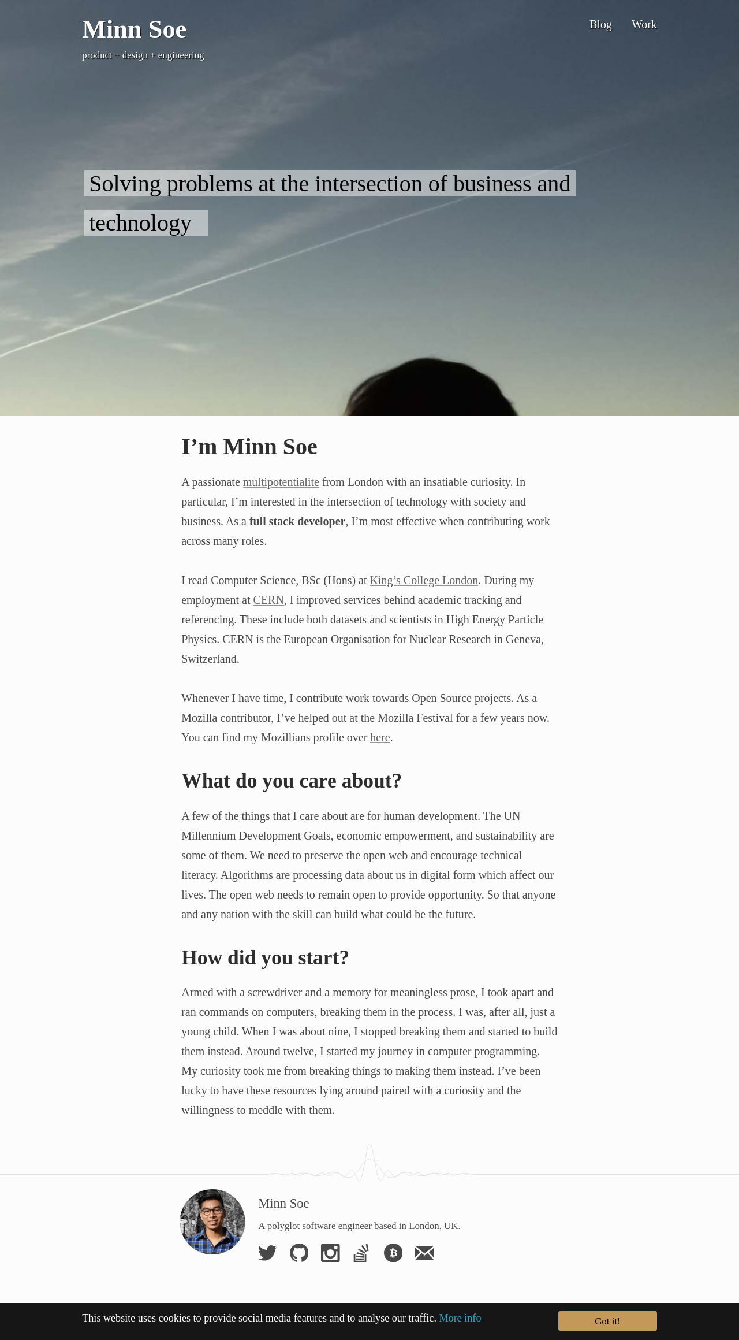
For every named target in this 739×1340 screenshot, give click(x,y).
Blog (600, 24)
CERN (268, 599)
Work (644, 24)
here (380, 737)
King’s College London (424, 580)
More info (460, 1320)
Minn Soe (134, 28)
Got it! (608, 1322)
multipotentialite (281, 482)
